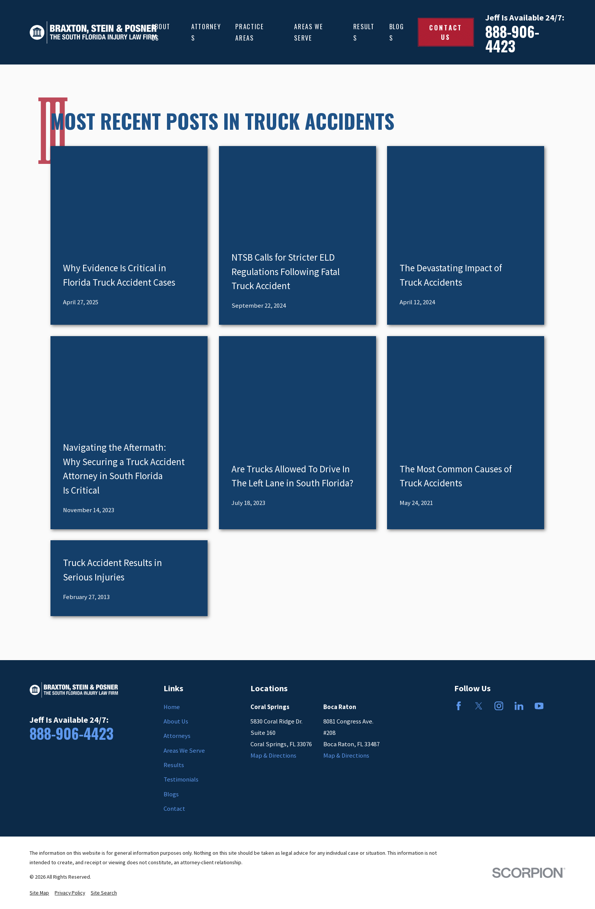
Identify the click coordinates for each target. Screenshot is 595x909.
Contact (174, 809)
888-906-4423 (512, 38)
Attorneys (177, 736)
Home (172, 707)
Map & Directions (273, 756)
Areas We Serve (184, 751)
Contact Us (445, 32)
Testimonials (181, 779)
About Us (176, 721)
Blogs (171, 794)
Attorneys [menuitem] (206, 32)
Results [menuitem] (364, 32)
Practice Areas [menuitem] (249, 32)
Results (174, 765)
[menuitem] (39, 893)
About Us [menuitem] (160, 32)
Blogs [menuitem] (396, 32)
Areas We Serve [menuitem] (308, 32)
